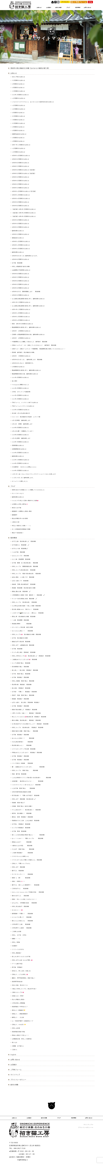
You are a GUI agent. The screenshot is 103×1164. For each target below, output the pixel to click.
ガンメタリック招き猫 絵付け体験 (22, 627)
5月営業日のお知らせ (18, 127)
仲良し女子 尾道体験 (18, 867)
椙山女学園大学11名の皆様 (20, 519)
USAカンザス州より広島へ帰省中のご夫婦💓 (25, 501)
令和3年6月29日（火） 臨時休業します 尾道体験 (27, 360)
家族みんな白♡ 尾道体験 (22, 842)
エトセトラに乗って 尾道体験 (22, 917)
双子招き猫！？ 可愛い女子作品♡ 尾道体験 (25, 796)
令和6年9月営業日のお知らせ (20, 159)
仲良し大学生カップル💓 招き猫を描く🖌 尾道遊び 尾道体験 (31, 656)
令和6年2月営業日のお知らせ (20, 184)
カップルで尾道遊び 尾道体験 (21, 828)
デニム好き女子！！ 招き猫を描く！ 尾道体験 (26, 810)
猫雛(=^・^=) (16, 939)
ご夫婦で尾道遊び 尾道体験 (22, 853)
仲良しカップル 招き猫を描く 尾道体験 (24, 602)
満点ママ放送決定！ (18, 533)
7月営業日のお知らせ (18, 120)
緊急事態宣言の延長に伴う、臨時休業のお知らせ (26, 327)
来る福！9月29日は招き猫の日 (21, 413)
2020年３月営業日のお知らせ (20, 460)
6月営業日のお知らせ (18, 367)
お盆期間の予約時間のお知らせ (21, 270)
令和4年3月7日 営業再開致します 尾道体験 (26, 292)
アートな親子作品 (17, 964)
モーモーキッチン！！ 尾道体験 (22, 874)
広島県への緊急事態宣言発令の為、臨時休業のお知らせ (28, 335)
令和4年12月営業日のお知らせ (21, 242)
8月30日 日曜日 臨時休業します (22, 424)
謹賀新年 (14, 515)
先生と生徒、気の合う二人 (20, 985)
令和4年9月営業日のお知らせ (20, 259)
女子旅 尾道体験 (17, 263)
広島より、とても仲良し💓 (20, 975)
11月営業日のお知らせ (18, 106)
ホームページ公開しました (20, 481)
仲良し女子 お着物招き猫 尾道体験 (23, 645)
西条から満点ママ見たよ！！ (20, 1035)
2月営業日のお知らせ (18, 141)
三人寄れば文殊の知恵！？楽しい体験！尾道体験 (26, 606)
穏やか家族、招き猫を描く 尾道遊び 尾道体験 (26, 720)
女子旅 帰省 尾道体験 (19, 831)
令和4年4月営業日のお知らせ (20, 288)
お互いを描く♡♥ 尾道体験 (20, 581)
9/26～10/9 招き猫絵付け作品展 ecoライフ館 (26, 417)
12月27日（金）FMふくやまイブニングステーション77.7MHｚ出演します (34, 474)
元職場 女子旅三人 (18, 1046)
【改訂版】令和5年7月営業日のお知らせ (24, 209)
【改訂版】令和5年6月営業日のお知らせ (24, 213)
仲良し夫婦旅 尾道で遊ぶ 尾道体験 (23, 681)
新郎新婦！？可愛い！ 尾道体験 (22, 914)
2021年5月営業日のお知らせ (20, 378)
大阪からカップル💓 (18, 992)
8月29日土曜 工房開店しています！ (23, 431)
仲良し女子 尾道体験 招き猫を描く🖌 (24, 799)
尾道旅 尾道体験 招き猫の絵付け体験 (24, 588)
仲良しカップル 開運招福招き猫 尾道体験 (25, 567)
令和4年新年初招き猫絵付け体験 (21, 792)
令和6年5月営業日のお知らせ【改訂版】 (24, 174)
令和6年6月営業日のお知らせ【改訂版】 (24, 170)
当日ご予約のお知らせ (18, 77)
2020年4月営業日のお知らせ (20, 453)
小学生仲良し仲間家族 (18, 1003)
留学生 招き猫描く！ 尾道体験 (22, 814)
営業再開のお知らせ (18, 446)
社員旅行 (14, 946)
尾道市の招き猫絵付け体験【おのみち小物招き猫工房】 (30, 68)
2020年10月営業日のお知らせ (20, 410)
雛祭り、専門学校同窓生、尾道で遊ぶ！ (24, 978)
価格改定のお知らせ (18, 238)
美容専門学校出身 (17, 982)
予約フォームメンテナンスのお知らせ (23, 406)
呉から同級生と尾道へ (18, 1000)
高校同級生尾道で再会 (18, 1032)
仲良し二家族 (16, 942)
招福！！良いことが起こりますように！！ (24, 899)
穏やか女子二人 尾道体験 (20, 896)
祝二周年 (14, 381)
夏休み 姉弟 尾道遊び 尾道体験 (22, 817)
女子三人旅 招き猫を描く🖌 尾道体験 (24, 541)
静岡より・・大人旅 (18, 1018)
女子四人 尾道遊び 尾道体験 (21, 824)
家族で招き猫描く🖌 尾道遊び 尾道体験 (24, 710)
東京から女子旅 (16, 508)
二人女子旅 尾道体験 (18, 552)
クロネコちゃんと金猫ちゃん (20, 856)
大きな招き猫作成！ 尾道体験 (22, 742)
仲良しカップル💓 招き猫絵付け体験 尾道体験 (26, 635)
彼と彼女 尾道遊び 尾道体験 (21, 688)
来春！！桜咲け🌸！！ (18, 882)
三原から (14, 1050)
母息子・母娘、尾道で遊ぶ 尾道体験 (23, 695)
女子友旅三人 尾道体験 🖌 (20, 545)
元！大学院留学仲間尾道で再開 (21, 529)
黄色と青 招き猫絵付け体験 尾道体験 (24, 617)
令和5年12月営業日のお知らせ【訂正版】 (24, 191)
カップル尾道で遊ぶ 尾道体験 (21, 663)
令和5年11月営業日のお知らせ (21, 195)
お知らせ (39, 7)
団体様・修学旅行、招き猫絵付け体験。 (24, 353)
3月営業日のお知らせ (18, 88)
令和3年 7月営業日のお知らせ (21, 356)
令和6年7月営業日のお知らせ (20, 166)
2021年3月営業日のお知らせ (20, 388)
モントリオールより (18, 494)
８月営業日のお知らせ (18, 116)
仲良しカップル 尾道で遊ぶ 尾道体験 (25, 771)
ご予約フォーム (16, 1070)
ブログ (68, 7)
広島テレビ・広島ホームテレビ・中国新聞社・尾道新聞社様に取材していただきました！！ (39, 349)
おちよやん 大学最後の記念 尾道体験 (24, 903)
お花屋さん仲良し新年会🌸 (20, 504)
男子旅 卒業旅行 (17, 967)
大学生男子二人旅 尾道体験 (21, 924)
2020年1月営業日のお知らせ (20, 471)
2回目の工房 (15, 522)
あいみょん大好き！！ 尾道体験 (23, 738)
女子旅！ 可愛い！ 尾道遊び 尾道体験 (24, 692)
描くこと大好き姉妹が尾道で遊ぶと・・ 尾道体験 (28, 835)
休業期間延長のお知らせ (19, 449)
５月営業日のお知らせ (18, 81)
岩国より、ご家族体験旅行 (20, 1014)
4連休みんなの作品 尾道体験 (22, 846)
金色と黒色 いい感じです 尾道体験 (23, 577)
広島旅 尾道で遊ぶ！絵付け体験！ (22, 806)
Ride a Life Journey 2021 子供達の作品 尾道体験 (28, 892)
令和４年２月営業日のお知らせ (21, 302)
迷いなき (14, 1043)
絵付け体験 (58, 7)
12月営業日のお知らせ (18, 98)
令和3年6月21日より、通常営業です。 (23, 363)
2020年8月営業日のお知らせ (20, 435)
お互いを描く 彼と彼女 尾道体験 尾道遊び (25, 703)
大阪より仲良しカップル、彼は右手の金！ (24, 989)
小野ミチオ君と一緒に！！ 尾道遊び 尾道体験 (26, 713)
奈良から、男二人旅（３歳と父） (22, 971)
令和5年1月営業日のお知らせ (20, 234)
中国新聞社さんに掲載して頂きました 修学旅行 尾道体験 (29, 342)
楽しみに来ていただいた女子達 (21, 957)
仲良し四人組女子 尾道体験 (20, 907)
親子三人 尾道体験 (18, 871)
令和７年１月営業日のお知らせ (21, 145)
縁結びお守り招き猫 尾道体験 (21, 642)
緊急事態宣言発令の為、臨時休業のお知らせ (25, 374)
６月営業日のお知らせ (18, 123)
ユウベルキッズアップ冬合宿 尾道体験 (24, 749)
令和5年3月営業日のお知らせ (20, 224)
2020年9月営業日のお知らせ (20, 428)
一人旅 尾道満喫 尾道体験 (20, 620)
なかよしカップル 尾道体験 (20, 556)
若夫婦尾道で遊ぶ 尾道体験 (20, 667)
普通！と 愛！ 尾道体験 (21, 878)
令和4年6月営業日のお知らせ (20, 281)
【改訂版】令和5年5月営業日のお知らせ (24, 217)
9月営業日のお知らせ (18, 113)
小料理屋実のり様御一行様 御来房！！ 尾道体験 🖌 (28, 595)
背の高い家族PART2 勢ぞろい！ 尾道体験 (25, 609)
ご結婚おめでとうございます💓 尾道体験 (24, 660)
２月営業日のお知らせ (18, 91)
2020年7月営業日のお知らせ (20, 442)
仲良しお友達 (16, 1028)
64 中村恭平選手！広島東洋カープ (22, 1021)
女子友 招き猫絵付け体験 (20, 638)
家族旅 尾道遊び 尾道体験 (20, 699)
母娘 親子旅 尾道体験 (19, 774)
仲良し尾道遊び (16, 953)
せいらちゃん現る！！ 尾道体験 (22, 631)
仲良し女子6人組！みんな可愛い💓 (22, 960)
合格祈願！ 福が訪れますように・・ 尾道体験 (27, 781)
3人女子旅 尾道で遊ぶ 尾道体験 (23, 788)
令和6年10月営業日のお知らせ (21, 156)
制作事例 (77, 7)
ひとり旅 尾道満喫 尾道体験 (21, 559)
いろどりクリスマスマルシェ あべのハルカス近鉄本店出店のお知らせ (33, 102)
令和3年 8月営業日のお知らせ (21, 338)
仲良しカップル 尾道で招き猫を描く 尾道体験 (26, 574)
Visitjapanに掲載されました (20, 385)
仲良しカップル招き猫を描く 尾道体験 (24, 570)
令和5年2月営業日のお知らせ (20, 227)
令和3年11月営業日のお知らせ (21, 317)
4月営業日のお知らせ (18, 84)
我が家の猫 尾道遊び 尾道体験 (22, 685)
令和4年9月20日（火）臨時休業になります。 (25, 256)
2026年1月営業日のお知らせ (20, 95)
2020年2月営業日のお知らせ (20, 463)
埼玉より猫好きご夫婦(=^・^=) (21, 526)
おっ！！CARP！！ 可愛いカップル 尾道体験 (27, 839)
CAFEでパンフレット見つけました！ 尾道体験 (26, 785)
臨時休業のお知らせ (18, 231)
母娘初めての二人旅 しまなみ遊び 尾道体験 (25, 821)
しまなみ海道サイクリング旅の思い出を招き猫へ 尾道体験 (31, 778)
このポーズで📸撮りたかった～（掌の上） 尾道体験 (28, 613)
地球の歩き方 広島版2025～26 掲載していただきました (28, 490)
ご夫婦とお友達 (16, 932)
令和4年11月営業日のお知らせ (21, 245)
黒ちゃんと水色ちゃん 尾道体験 (22, 921)
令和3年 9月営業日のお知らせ (21, 331)
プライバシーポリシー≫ (84, 1121)
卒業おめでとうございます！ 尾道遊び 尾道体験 (27, 753)
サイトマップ (15, 1075)
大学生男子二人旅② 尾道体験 (22, 928)
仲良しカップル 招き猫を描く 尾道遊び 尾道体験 (27, 728)
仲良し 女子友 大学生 (19, 935)
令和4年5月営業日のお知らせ (20, 285)
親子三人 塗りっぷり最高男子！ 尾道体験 (25, 885)
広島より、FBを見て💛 (19, 1025)
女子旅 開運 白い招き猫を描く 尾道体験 (25, 563)
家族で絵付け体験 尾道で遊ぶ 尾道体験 (25, 731)
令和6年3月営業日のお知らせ (20, 181)
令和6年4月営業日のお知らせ (20, 177)
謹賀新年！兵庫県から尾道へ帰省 (22, 511)
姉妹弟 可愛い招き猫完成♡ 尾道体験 (24, 584)
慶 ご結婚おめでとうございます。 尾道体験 (28, 767)
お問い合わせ (87, 7)
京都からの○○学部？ (18, 996)
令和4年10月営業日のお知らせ (21, 249)
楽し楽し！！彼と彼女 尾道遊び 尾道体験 (25, 670)
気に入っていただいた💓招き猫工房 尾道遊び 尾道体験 (29, 717)
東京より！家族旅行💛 (18, 1010)
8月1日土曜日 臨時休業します (21, 438)
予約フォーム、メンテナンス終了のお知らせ (25, 403)
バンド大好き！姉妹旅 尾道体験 (22, 763)
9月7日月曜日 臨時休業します (21, 421)
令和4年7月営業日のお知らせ (20, 277)
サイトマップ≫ (87, 1119)
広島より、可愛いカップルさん (21, 864)
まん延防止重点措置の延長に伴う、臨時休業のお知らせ (28, 299)
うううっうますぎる (18, 950)
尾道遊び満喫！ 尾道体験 (22, 624)
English (13, 1055)
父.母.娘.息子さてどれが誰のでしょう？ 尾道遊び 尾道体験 (30, 724)
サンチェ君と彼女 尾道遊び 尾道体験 (24, 652)
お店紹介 (48, 7)
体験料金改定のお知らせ (19, 134)
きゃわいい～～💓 (17, 910)
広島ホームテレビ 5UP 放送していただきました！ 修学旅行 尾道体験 (34, 345)
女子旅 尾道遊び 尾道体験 (20, 678)
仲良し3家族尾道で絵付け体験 (21, 267)
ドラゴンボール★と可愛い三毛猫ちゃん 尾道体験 (27, 860)
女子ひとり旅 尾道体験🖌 (20, 549)
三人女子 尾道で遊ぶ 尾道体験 (23, 849)
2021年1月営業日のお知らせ (20, 399)
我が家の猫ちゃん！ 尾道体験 (22, 746)
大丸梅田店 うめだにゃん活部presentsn (24, 467)
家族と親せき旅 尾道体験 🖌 (21, 592)
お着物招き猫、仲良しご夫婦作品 (22, 1039)
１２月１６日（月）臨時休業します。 (23, 478)
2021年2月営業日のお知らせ (20, 395)
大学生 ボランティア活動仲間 (21, 392)
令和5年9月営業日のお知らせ (20, 202)
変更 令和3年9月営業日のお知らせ (22, 324)
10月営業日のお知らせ (18, 109)
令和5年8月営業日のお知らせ (20, 206)
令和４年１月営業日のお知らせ (21, 310)
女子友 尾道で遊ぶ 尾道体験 (21, 674)
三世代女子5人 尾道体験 (20, 889)
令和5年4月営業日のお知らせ (20, 220)
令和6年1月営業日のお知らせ (20, 188)
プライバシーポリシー (18, 1080)
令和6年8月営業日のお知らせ (20, 163)
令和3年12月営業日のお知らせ (21, 313)
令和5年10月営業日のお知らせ (21, 199)
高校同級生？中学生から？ (20, 1007)
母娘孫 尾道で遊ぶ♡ (18, 803)
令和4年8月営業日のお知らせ (20, 274)
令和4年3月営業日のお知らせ (20, 295)
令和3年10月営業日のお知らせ (21, 320)
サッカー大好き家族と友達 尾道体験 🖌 (24, 599)
